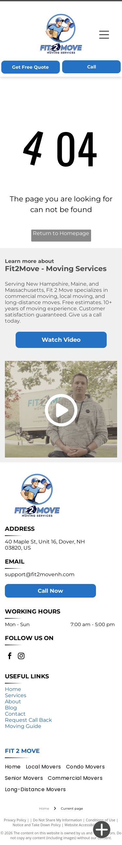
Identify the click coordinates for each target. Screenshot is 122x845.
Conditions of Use (100, 819)
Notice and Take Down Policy (37, 824)
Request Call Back (28, 720)
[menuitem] (15, 766)
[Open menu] (104, 35)
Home (13, 689)
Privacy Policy (15, 819)
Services (15, 695)
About (13, 701)
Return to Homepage (61, 233)
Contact (15, 714)
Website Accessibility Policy (86, 824)
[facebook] (10, 656)
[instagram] (21, 656)
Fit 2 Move (22, 751)
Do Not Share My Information (57, 819)
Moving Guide (23, 726)
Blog (11, 708)
